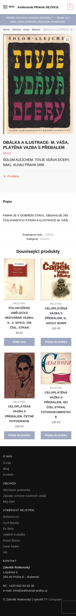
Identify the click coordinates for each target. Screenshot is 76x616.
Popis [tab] (7, 201)
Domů (6, 29)
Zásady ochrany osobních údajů (24, 495)
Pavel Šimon (11, 540)
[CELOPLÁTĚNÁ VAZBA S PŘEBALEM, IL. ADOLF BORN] (56, 279)
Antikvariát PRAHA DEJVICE (38, 7)
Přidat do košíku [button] (56, 341)
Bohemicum (11, 516)
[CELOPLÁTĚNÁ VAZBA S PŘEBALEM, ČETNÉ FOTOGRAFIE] (19, 376)
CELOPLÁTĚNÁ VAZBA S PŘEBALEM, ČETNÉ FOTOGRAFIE (19, 414)
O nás (7, 463)
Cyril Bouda (11, 522)
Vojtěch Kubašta (14, 534)
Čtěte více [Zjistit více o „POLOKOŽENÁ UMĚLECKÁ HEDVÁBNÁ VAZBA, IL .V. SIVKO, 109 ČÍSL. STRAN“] (19, 341)
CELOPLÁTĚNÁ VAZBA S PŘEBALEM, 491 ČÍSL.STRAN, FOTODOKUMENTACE (56, 405)
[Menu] (9, 7)
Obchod (16, 29)
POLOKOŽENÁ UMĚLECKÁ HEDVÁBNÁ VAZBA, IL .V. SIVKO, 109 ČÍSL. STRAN (19, 317)
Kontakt (8, 474)
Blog (6, 468)
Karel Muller (11, 546)
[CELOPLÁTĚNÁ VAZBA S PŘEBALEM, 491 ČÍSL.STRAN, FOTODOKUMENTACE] (56, 368)
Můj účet (9, 501)
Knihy (26, 29)
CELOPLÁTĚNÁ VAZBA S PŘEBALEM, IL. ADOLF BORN (56, 316)
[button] (67, 40)
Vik (5, 552)
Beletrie (36, 29)
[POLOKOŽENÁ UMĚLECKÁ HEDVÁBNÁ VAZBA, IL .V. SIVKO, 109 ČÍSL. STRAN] (19, 279)
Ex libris (8, 528)
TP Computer (53, 599)
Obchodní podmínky (16, 490)
